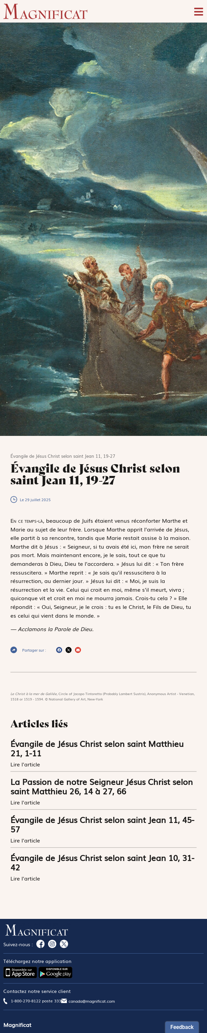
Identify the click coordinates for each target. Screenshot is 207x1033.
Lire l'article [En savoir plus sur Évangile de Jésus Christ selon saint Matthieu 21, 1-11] (26, 764)
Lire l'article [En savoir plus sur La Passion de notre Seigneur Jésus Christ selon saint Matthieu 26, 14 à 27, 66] (26, 802)
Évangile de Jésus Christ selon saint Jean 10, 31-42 (102, 862)
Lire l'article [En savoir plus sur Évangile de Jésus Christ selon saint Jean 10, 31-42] (26, 878)
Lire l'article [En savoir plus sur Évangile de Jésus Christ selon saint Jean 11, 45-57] (26, 840)
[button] (59, 650)
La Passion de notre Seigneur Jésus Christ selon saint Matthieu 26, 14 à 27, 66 (101, 786)
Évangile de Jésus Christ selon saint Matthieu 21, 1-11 (96, 748)
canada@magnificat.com (92, 1001)
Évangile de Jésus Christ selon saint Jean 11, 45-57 (102, 824)
